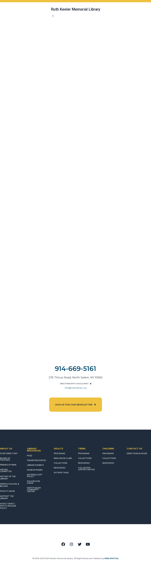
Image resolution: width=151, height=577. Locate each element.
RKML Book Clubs (63, 458)
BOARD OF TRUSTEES (5, 459)
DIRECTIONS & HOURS (137, 453)
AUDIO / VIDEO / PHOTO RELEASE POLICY (8, 505)
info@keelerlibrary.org (75, 388)
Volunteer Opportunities (86, 469)
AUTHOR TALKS (61, 472)
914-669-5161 (75, 369)
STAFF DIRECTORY (8, 453)
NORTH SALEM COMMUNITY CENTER (34, 489)
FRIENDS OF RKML (8, 465)
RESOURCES (59, 468)
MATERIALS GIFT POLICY (34, 476)
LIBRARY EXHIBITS (35, 465)
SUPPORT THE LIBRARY (7, 497)
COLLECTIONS (60, 463)
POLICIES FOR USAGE (33, 482)
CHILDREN (108, 448)
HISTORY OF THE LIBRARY (8, 477)
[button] (52, 15)
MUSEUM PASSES (34, 470)
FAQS (29, 455)
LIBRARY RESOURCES (34, 449)
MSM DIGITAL (111, 558)
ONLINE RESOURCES (36, 460)
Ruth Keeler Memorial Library (75, 9)
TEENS (82, 448)
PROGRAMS (59, 453)
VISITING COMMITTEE (6, 470)
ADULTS (58, 448)
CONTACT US (134, 448)
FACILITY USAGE (7, 491)
